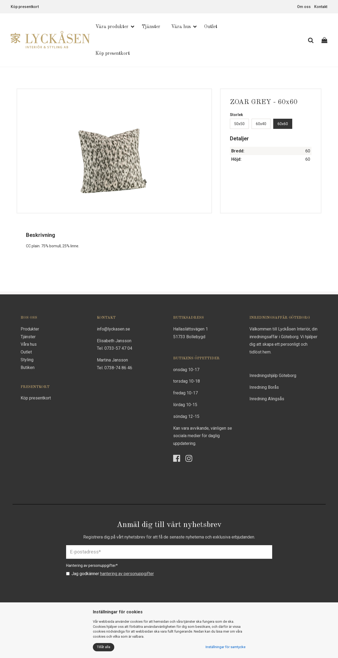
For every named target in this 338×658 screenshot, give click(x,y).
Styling (27, 359)
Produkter (30, 329)
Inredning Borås (264, 387)
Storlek (236, 115)
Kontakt (320, 7)
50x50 (239, 124)
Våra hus (181, 26)
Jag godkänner (110, 573)
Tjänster (151, 26)
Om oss (304, 7)
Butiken (28, 367)
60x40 (261, 124)
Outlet (210, 26)
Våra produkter (111, 26)
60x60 (283, 124)
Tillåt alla (103, 647)
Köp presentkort (25, 7)
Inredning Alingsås (266, 398)
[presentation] (106, 590)
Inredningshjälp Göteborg (272, 375)
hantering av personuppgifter (127, 573)
